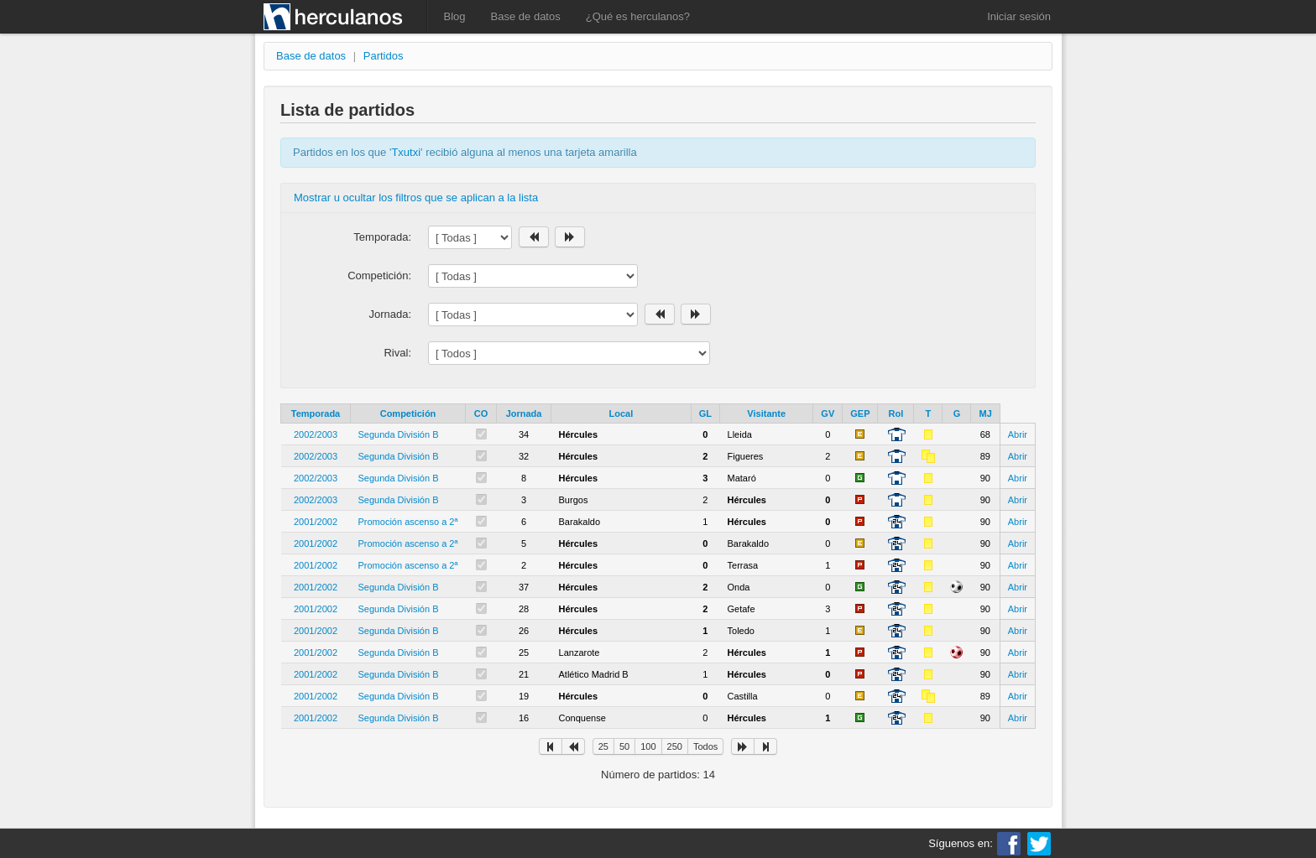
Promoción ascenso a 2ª (408, 522)
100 (647, 746)
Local (621, 413)
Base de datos (526, 16)
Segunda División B (398, 434)
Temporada (315, 413)
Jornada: (389, 314)
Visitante (766, 413)
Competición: (379, 275)
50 (624, 746)
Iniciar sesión (1019, 16)
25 (603, 746)
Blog (455, 16)
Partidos (383, 55)
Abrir (1017, 434)
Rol (896, 413)
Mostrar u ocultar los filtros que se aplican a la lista (416, 197)
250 (674, 746)
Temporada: (382, 237)
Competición (408, 413)
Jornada (524, 413)
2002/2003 (315, 434)
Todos (705, 746)
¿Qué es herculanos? (638, 16)
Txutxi (405, 152)
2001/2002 (315, 522)
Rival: (397, 352)
